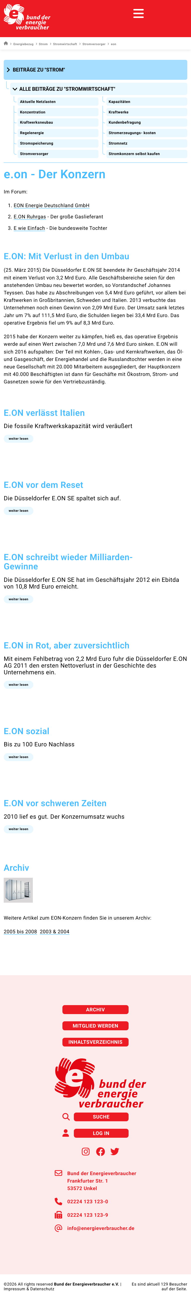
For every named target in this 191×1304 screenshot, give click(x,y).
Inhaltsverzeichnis (95, 1042)
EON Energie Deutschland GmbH (52, 205)
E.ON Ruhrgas (30, 217)
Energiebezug (21, 44)
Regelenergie (32, 133)
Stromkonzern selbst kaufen (134, 154)
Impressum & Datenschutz (29, 1289)
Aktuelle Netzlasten (38, 101)
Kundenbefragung (125, 122)
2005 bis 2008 (20, 932)
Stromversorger (92, 44)
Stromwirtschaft (63, 44)
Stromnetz (118, 143)
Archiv (95, 1010)
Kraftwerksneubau (36, 122)
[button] (36, 70)
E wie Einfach (29, 228)
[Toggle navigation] (178, 13)
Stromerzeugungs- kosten (132, 133)
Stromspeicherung (36, 143)
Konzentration (32, 112)
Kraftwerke (119, 112)
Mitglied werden (95, 1026)
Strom (42, 44)
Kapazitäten (119, 101)
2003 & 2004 (54, 932)
